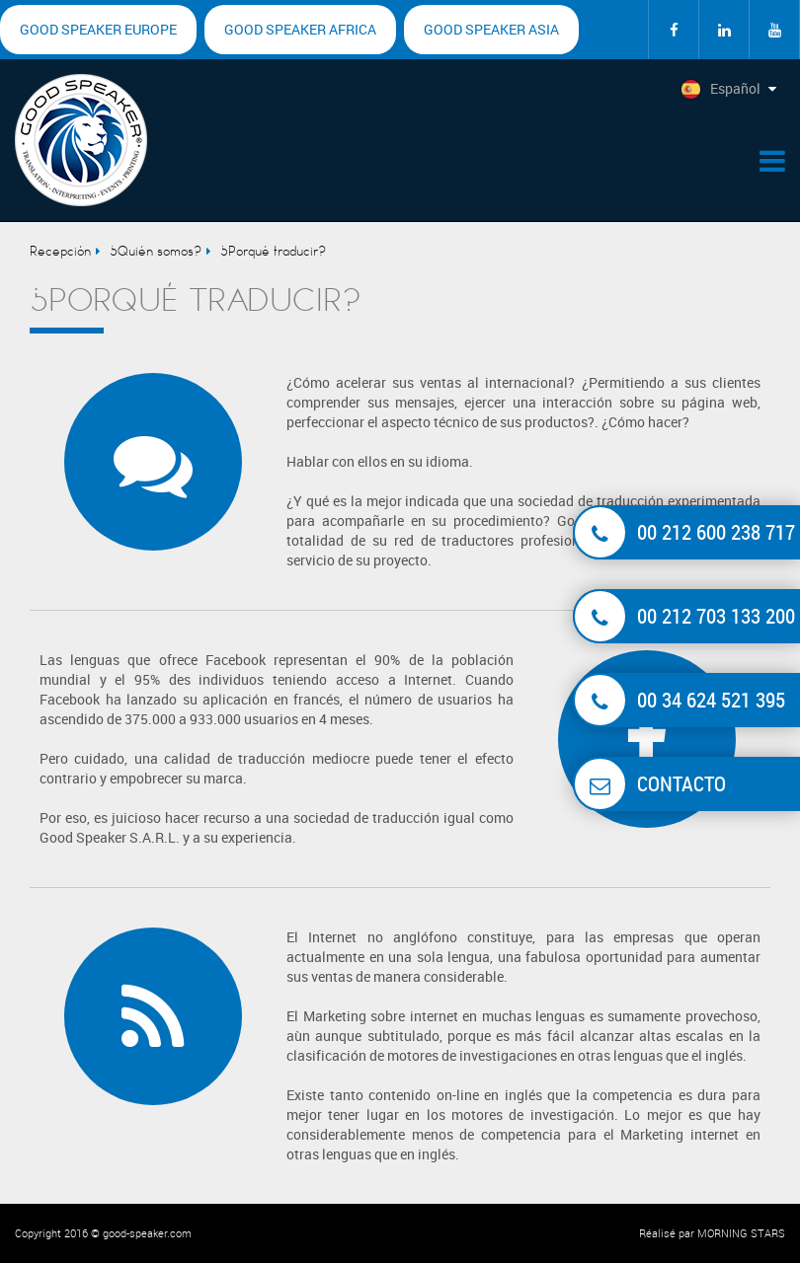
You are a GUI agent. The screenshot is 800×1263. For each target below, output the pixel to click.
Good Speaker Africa (300, 29)
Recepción (60, 251)
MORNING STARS (741, 1233)
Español (720, 89)
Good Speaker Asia (491, 29)
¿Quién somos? (155, 251)
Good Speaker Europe (98, 29)
